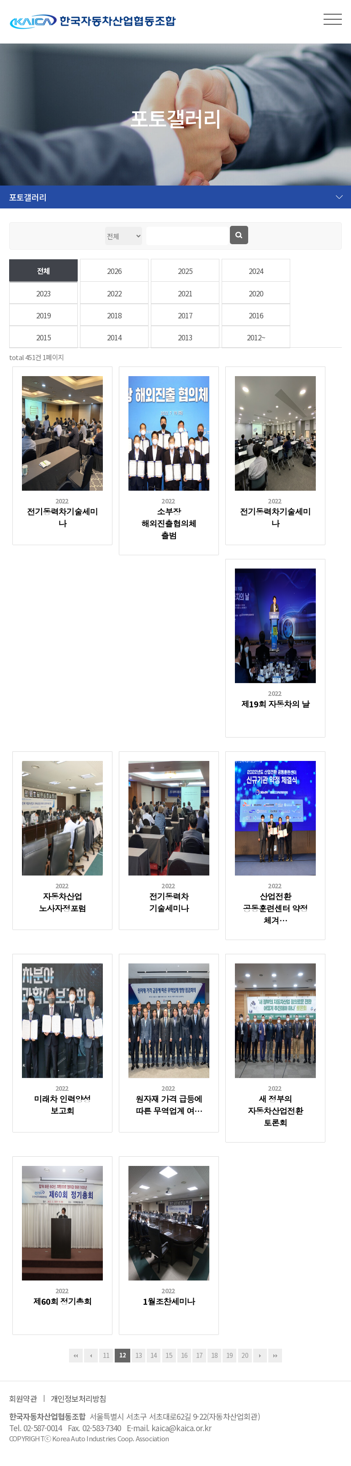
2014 (114, 337)
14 (153, 1355)
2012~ (256, 337)
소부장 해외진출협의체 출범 (168, 523)
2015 (43, 337)
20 (244, 1355)
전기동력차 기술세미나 (168, 902)
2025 (185, 270)
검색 (239, 235)
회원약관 (23, 1398)
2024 (256, 270)
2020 (256, 293)
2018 (114, 315)
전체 (43, 270)
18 (214, 1355)
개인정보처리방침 (78, 1398)
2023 (43, 293)
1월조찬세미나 (169, 1301)
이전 (91, 1355)
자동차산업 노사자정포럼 (62, 902)
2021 (185, 293)
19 (229, 1355)
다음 (260, 1355)
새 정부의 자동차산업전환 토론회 (275, 1110)
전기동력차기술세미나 (62, 517)
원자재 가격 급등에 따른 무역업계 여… (168, 1104)
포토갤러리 (27, 197)
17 (199, 1355)
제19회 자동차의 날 (275, 704)
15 (168, 1355)
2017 (185, 315)
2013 (185, 337)
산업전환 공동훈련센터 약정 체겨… (275, 908)
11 (106, 1355)
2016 (256, 315)
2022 (114, 293)
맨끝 (275, 1355)
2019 (43, 315)
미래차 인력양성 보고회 (62, 1104)
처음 (76, 1355)
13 (138, 1355)
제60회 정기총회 (62, 1301)
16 (184, 1355)
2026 (114, 270)
